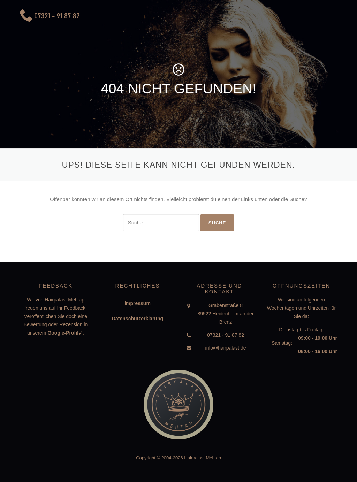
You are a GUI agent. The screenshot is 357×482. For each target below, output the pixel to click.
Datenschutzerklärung (137, 318)
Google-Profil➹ (65, 333)
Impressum (137, 303)
